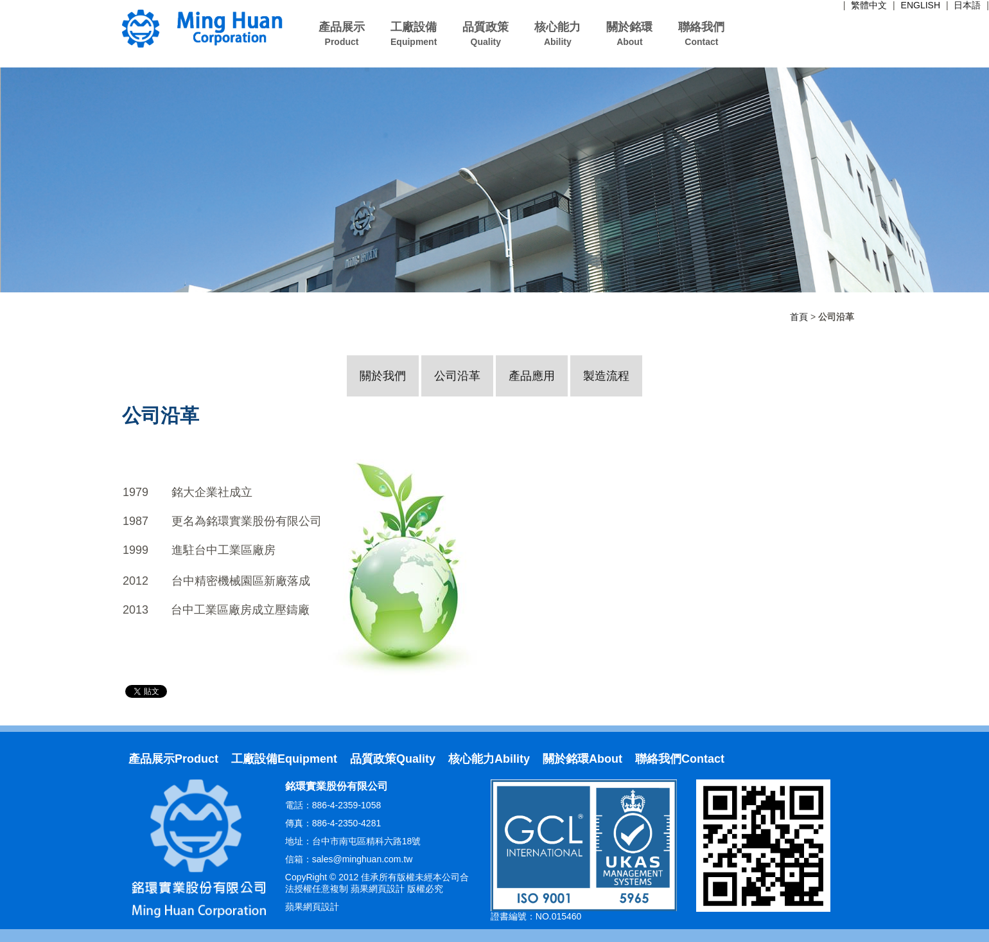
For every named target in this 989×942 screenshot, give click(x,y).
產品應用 (532, 375)
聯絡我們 (701, 34)
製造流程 (606, 375)
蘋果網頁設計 (312, 907)
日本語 (967, 5)
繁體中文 (869, 5)
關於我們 (383, 375)
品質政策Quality (392, 758)
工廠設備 (413, 34)
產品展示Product (173, 758)
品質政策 (485, 34)
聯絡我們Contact (679, 758)
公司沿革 (457, 375)
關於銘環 (629, 34)
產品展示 (342, 34)
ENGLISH (920, 5)
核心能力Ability (489, 758)
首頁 (799, 317)
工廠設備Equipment (284, 758)
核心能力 (557, 34)
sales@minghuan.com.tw (362, 859)
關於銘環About (582, 758)
